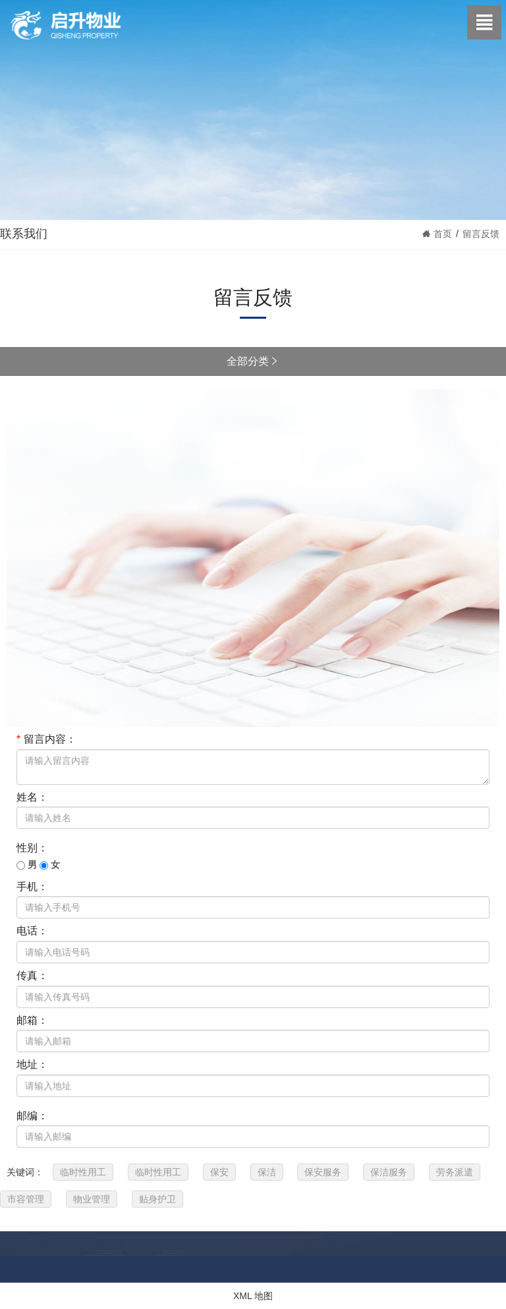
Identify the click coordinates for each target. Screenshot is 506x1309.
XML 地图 (253, 1296)
